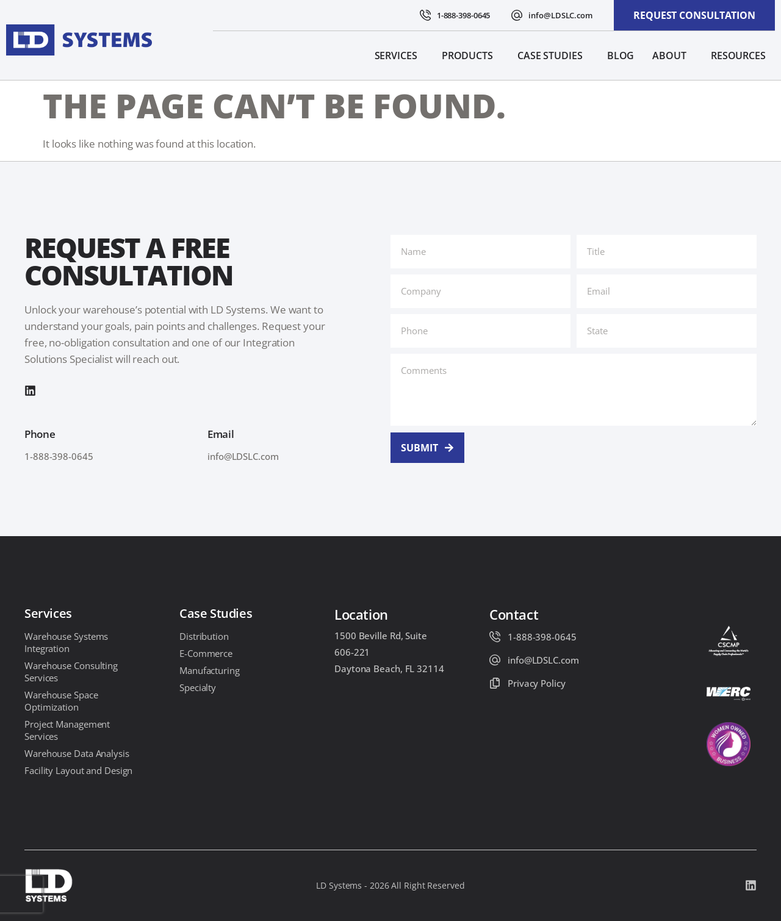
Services (399, 55)
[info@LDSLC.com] (516, 15)
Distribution (204, 636)
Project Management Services (67, 730)
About (672, 55)
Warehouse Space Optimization (61, 701)
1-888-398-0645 (464, 15)
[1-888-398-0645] (425, 15)
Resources (741, 55)
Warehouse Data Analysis (76, 753)
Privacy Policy (537, 683)
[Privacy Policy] (494, 683)
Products (470, 55)
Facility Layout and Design (78, 770)
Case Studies (553, 55)
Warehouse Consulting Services (71, 671)
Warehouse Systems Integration (66, 642)
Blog (621, 55)
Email (220, 434)
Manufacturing (209, 670)
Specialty (197, 687)
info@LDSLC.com (560, 15)
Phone (40, 434)
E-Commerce (205, 653)
